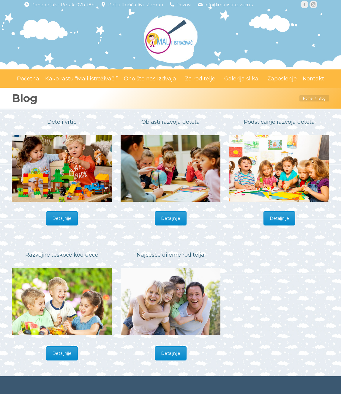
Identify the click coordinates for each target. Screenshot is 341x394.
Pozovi (183, 4)
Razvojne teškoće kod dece (61, 255)
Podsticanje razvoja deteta (279, 122)
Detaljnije (62, 218)
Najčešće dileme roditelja (170, 255)
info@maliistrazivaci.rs (229, 4)
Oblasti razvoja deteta (170, 122)
